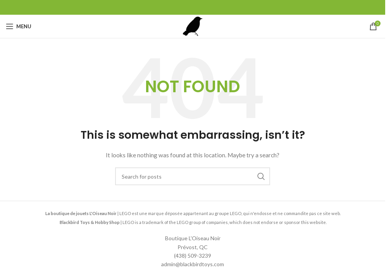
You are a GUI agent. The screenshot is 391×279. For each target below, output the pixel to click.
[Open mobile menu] (18, 26)
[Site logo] (192, 25)
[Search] (192, 176)
